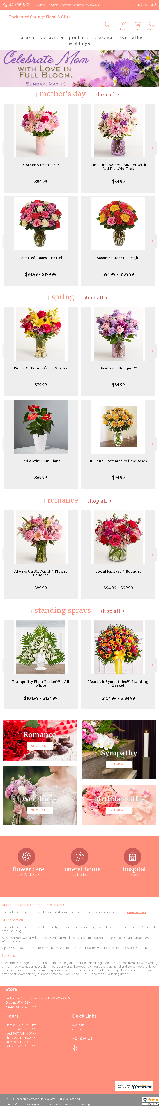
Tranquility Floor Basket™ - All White (40, 683)
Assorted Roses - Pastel (40, 258)
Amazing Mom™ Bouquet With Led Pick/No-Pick (118, 167)
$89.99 (40, 588)
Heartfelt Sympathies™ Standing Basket (118, 683)
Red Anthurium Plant (40, 461)
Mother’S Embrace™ (40, 165)
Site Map (84, 1104)
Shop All (105, 94)
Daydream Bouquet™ (118, 368)
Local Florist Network (62, 1104)
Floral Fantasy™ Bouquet (118, 571)
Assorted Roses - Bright (118, 258)
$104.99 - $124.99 (40, 698)
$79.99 (40, 384)
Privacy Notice (35, 1104)
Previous (6, 148)
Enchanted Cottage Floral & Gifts (39, 17)
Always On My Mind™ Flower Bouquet (40, 573)
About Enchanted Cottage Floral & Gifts (33, 905)
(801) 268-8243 (19, 4)
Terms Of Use (14, 1104)
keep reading (136, 912)
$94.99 (118, 477)
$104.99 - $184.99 (118, 698)
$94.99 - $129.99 (40, 274)
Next (153, 148)
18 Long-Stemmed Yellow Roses (118, 461)
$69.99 (40, 477)
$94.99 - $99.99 (118, 588)
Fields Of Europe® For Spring (41, 368)
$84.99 (40, 181)
